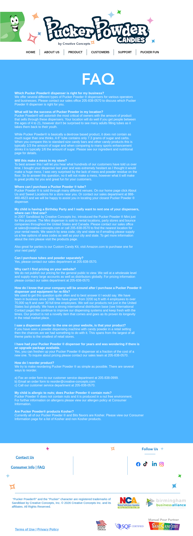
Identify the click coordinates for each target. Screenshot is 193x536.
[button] (52, 52)
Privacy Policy (48, 529)
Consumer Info (23, 467)
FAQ (41, 467)
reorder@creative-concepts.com (72, 381)
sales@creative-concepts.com (39, 228)
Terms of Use (25, 529)
